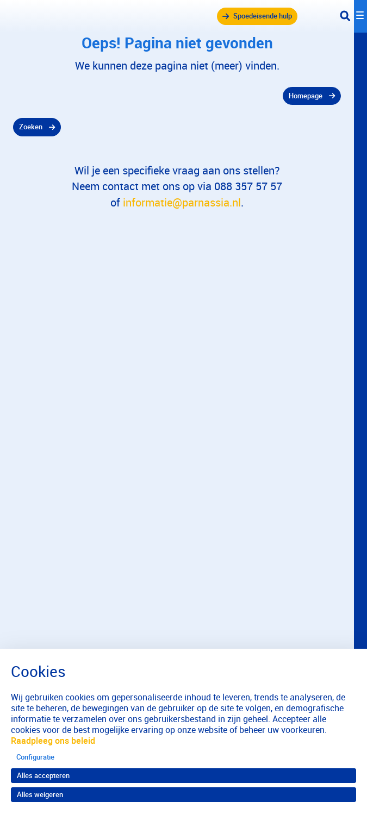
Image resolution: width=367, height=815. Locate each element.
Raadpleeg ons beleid (53, 741)
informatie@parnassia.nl (182, 202)
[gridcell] (177, 96)
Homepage (305, 96)
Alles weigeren (40, 794)
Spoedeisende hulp (262, 16)
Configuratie (35, 757)
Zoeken (30, 126)
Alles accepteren (43, 775)
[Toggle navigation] (353, 16)
